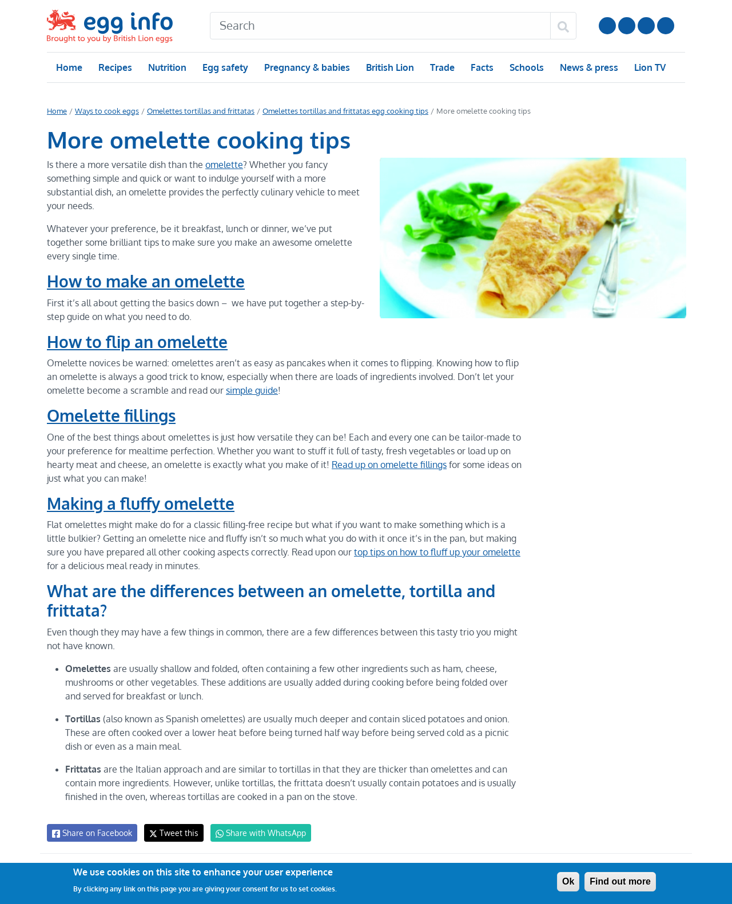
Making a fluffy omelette (141, 503)
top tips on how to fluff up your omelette (415, 552)
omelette (221, 164)
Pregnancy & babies (306, 67)
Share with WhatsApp (255, 833)
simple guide (249, 390)
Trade (441, 67)
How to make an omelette (145, 281)
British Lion (389, 67)
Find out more (620, 881)
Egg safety (225, 67)
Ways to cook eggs (106, 110)
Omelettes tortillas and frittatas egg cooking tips (336, 110)
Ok (568, 881)
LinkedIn (646, 25)
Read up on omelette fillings (383, 464)
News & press (588, 67)
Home (69, 67)
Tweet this (171, 833)
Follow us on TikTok (665, 25)
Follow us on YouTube (607, 25)
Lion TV (649, 67)
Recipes (115, 67)
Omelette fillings (111, 415)
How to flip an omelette (137, 341)
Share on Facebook (91, 833)
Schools (525, 67)
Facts (481, 67)
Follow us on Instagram (626, 25)
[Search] (380, 25)
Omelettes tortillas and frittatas (196, 110)
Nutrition (167, 67)
